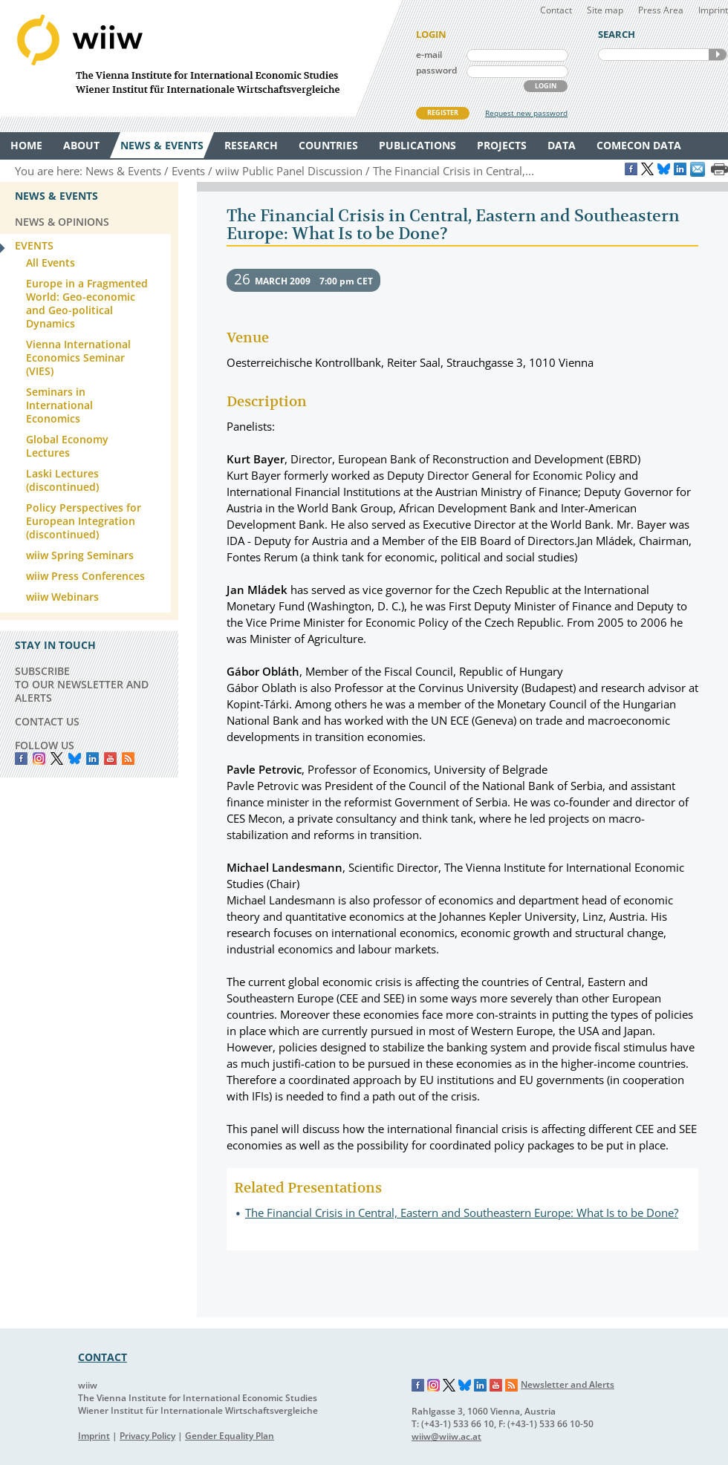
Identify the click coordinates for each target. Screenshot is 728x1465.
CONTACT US (47, 721)
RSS (128, 758)
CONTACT (102, 1357)
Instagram (434, 1385)
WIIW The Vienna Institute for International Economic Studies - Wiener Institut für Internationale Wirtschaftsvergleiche (200, 58)
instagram (39, 758)
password (436, 70)
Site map (605, 10)
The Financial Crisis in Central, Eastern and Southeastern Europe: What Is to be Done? (461, 1212)
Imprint (713, 10)
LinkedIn (92, 758)
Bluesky (74, 758)
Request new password (526, 113)
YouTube (110, 758)
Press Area (660, 10)
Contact (556, 10)
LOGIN (545, 86)
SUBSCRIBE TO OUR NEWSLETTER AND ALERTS (82, 684)
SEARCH (718, 54)
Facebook (21, 758)
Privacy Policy (147, 1435)
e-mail (429, 54)
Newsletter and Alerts (567, 1384)
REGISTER (442, 112)
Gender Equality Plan (229, 1435)
